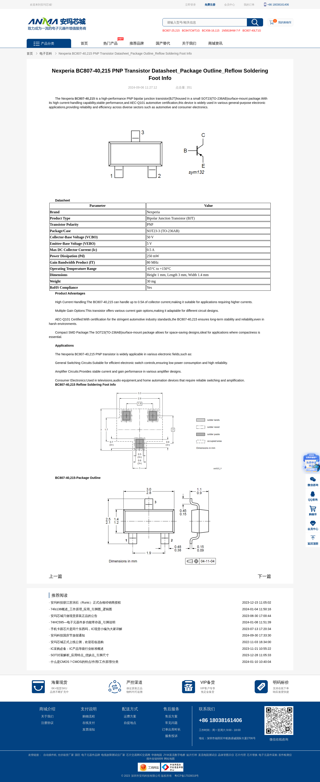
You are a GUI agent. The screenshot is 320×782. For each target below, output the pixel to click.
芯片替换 (252, 754)
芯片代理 (240, 754)
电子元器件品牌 (90, 754)
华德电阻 (156, 754)
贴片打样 (191, 754)
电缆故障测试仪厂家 (113, 754)
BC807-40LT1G (251, 30)
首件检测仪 (285, 754)
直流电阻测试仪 (207, 754)
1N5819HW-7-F (231, 30)
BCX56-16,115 (211, 30)
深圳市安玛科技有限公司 (146, 775)
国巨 (77, 754)
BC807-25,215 (171, 30)
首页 (84, 43)
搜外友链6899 (154, 758)
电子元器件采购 (268, 754)
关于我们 (189, 43)
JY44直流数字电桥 (174, 754)
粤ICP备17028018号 (186, 775)
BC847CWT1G (191, 30)
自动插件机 (50, 754)
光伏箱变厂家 (66, 754)
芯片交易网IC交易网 (138, 754)
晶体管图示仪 (226, 754)
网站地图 (169, 758)
